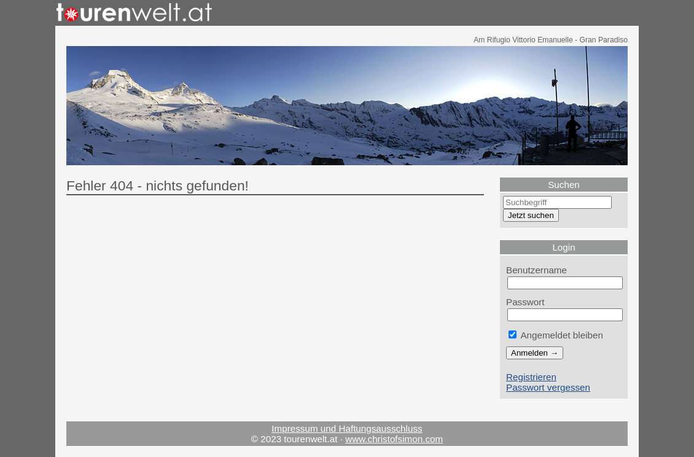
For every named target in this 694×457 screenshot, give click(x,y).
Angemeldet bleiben (556, 335)
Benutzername (536, 270)
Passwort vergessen (548, 387)
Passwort (525, 302)
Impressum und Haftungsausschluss (346, 428)
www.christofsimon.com (394, 439)
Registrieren (531, 377)
